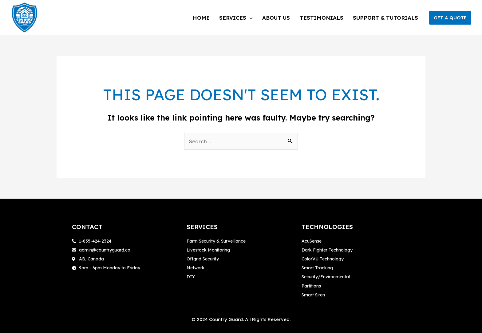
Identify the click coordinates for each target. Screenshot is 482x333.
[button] (450, 18)
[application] (262, 17)
